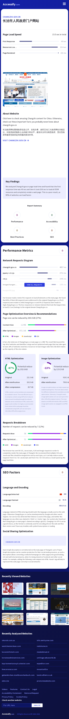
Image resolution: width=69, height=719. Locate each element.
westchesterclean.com (11, 646)
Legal (34, 689)
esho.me (5, 681)
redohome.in (42, 646)
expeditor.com (43, 663)
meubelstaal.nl (43, 652)
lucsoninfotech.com (10, 652)
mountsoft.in (42, 669)
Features (13, 689)
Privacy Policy (7, 697)
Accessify (11, 4)
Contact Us (25, 689)
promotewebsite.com (46, 681)
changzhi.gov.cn (12, 16)
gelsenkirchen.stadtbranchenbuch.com (18, 675)
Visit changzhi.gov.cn (16, 140)
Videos (4, 689)
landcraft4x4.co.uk (44, 675)
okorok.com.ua (8, 640)
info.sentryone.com (45, 640)
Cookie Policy (21, 697)
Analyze (37, 705)
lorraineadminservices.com (13, 658)
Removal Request (31, 693)
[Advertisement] (34, 65)
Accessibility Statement (12, 693)
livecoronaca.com (9, 669)
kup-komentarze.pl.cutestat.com (16, 663)
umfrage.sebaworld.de (46, 658)
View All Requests (34, 285)
